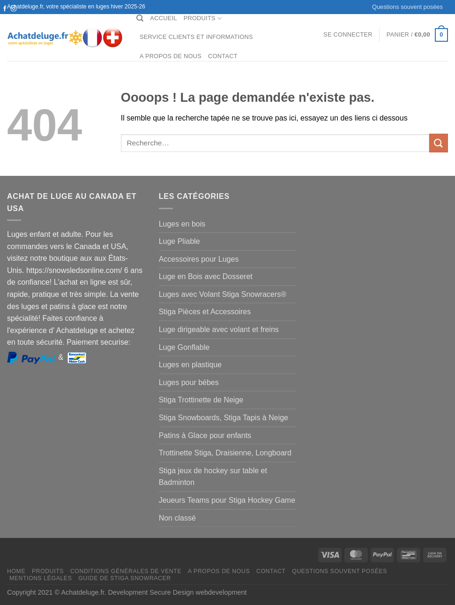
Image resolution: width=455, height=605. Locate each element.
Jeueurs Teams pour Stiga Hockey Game (227, 500)
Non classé (177, 518)
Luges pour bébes (189, 382)
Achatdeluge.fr (82, 592)
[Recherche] (139, 18)
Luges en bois (182, 224)
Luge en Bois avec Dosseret (206, 276)
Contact (223, 56)
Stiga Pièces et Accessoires (205, 312)
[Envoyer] (438, 143)
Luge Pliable (179, 241)
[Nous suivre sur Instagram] (13, 9)
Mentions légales (40, 578)
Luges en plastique (190, 365)
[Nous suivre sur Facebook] (4, 9)
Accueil (163, 18)
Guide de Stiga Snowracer (124, 578)
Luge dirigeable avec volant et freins (219, 329)
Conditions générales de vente (125, 571)
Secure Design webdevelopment (197, 592)
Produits (203, 18)
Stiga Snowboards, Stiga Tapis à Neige (223, 418)
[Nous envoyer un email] (13, 18)
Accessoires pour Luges (199, 259)
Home (16, 571)
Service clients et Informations (196, 36)
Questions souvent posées (407, 6)
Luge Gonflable (184, 347)
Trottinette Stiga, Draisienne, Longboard (225, 453)
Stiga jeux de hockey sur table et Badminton (213, 477)
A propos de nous (170, 56)
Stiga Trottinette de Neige (201, 400)
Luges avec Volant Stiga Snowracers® (222, 294)
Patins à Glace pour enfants (205, 435)
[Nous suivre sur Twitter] (4, 18)
